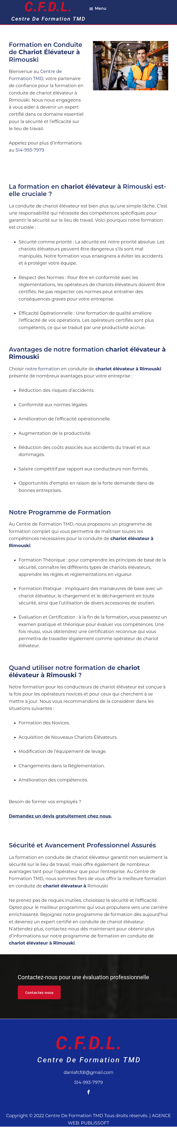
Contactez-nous (39, 992)
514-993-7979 (30, 150)
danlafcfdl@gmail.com (88, 1072)
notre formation (42, 369)
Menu (100, 8)
